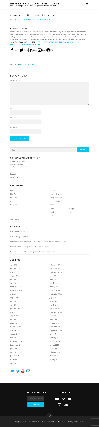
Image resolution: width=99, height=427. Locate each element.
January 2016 (15, 356)
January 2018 (54, 323)
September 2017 (56, 330)
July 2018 (53, 316)
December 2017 (16, 327)
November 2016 (16, 341)
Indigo (71, 208)
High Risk (13, 194)
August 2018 (14, 316)
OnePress (62, 421)
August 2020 (14, 276)
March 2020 (54, 283)
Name (13, 108)
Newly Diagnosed (56, 198)
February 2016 (55, 352)
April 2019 (14, 305)
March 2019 (54, 305)
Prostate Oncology (42, 19)
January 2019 (15, 308)
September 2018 (56, 312)
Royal (52, 212)
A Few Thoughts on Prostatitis (21, 236)
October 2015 (55, 356)
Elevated (53, 190)
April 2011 (14, 363)
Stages (52, 205)
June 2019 (14, 301)
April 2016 (14, 352)
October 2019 (15, 294)
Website (13, 127)
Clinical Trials (15, 177)
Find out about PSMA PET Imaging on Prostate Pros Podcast (32, 252)
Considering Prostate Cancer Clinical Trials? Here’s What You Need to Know (38, 242)
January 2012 (54, 359)
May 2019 (53, 301)
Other (12, 201)
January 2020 (54, 287)
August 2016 (54, 345)
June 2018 (14, 319)
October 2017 (15, 330)
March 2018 (14, 323)
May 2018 (53, 319)
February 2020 (15, 287)
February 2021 (55, 265)
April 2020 (14, 283)
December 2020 (55, 268)
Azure (52, 208)
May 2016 (53, 349)
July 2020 (53, 276)
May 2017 (14, 338)
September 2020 (56, 272)
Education (14, 174)
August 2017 (14, 334)
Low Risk (13, 198)
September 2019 (56, 294)
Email (13, 118)
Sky (70, 212)
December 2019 (16, 290)
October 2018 (15, 312)
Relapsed (13, 205)
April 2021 (14, 265)
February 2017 (55, 338)
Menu (87, 4)
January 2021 (15, 268)
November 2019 (56, 290)
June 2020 (14, 279)
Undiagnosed (15, 219)
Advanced (13, 190)
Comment (15, 80)
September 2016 (16, 345)
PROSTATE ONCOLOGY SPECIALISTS (34, 3)
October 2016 (55, 341)
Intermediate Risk (56, 194)
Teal (51, 216)
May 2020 (53, 279)
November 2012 (16, 359)
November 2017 (56, 327)
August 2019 (14, 297)
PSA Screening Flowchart (19, 231)
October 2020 (15, 272)
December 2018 (55, 308)
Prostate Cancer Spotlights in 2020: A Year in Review (29, 247)
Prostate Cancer (26, 64)
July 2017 (53, 334)
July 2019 (53, 297)
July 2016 (13, 349)
